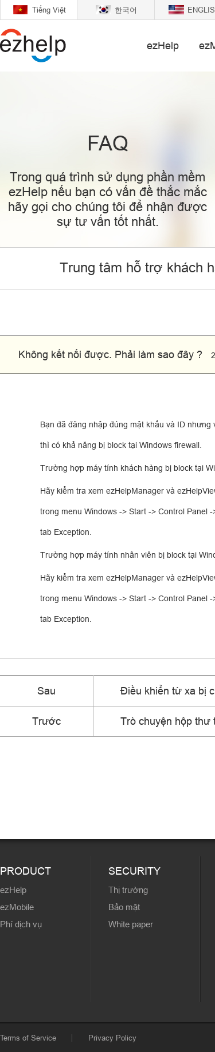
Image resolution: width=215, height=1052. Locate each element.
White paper (130, 924)
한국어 (126, 9)
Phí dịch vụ (21, 924)
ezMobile (17, 907)
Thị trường (128, 890)
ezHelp (163, 45)
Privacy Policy (112, 1037)
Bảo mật (124, 907)
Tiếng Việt (49, 9)
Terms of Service (28, 1037)
